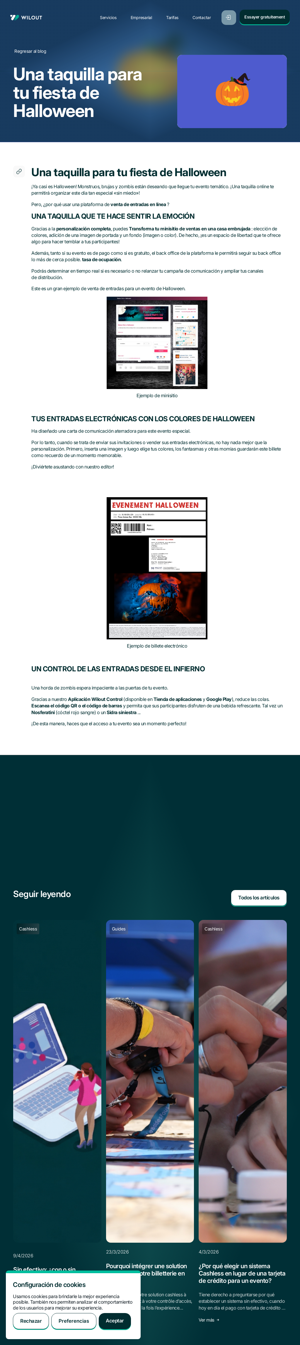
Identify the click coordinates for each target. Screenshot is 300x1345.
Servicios (109, 15)
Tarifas (173, 15)
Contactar (203, 15)
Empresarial (142, 15)
